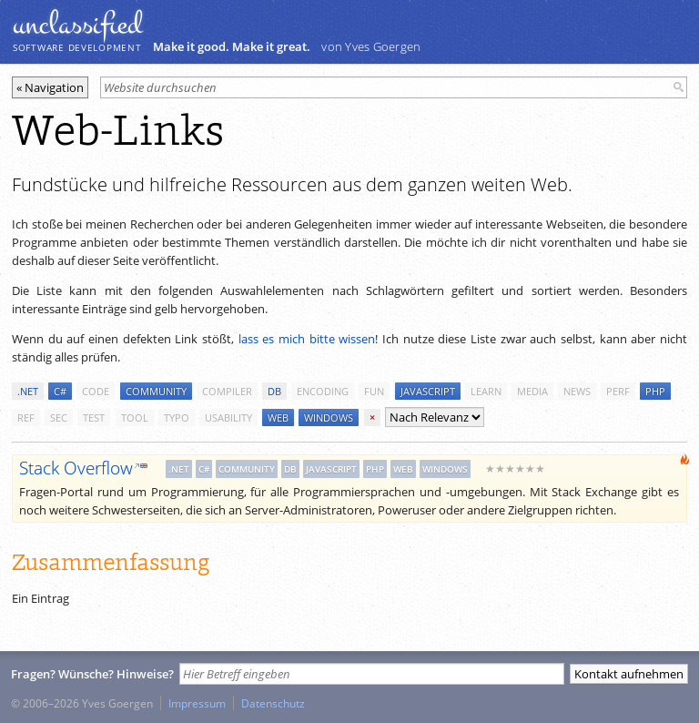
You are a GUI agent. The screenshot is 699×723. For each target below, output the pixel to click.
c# (60, 391)
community (156, 391)
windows (328, 417)
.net (27, 391)
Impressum (197, 703)
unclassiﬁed (77, 24)
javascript (427, 391)
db (274, 391)
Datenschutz (273, 703)
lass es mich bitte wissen (307, 339)
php (655, 391)
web (278, 417)
